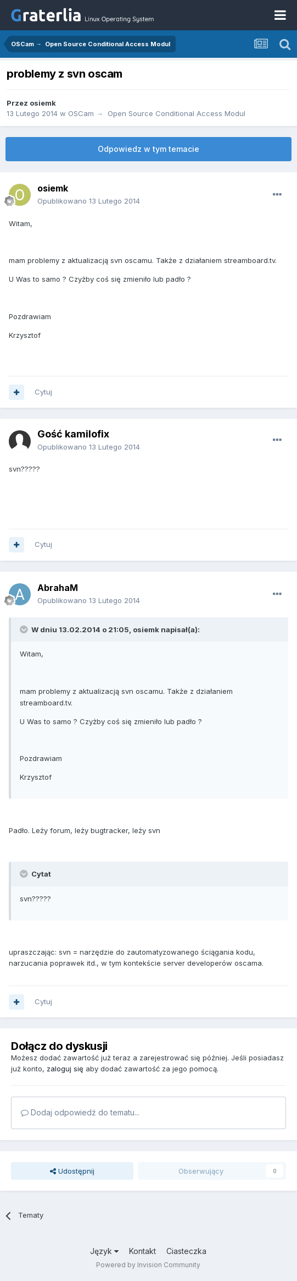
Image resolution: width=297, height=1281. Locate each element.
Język (104, 1251)
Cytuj (43, 391)
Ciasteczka (186, 1251)
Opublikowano (88, 200)
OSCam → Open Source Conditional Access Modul (156, 113)
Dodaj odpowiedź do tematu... (80, 1112)
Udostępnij (72, 1171)
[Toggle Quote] (25, 629)
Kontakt (142, 1251)
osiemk (43, 102)
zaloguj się (65, 1068)
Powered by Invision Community (148, 1265)
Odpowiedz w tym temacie (148, 149)
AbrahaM (57, 587)
